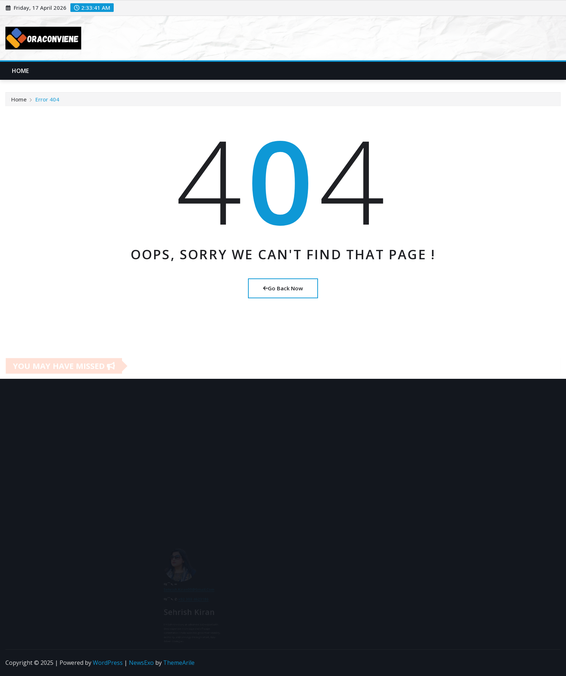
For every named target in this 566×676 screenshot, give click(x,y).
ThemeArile (179, 663)
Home (20, 71)
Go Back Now (283, 288)
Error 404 (47, 102)
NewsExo (141, 663)
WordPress (108, 663)
